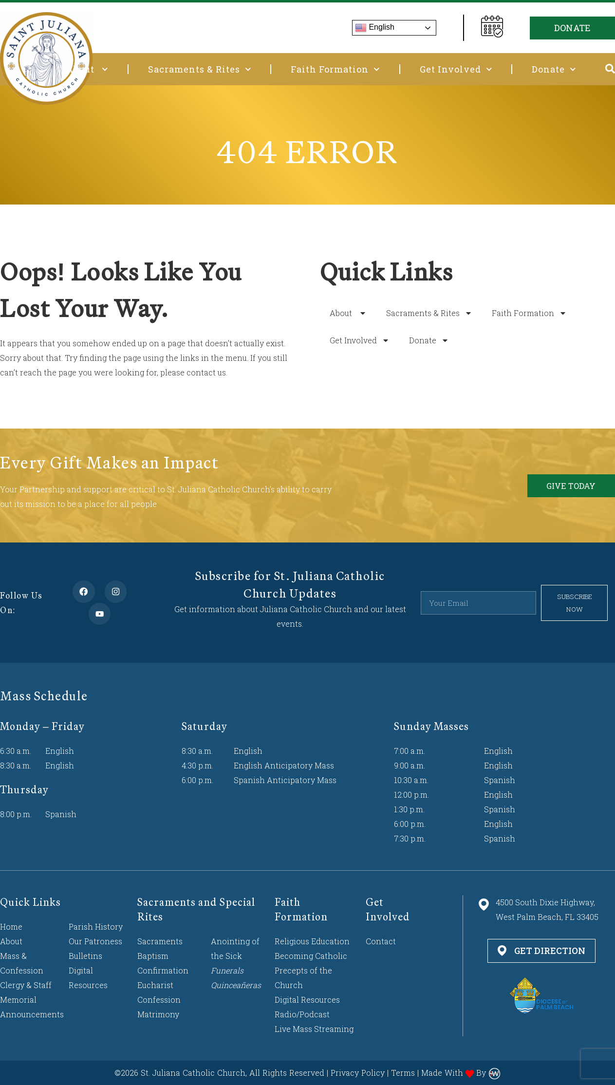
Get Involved (456, 69)
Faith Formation (335, 69)
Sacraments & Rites (199, 69)
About (87, 69)
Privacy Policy (358, 1072)
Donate (554, 69)
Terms (403, 1072)
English (374, 28)
